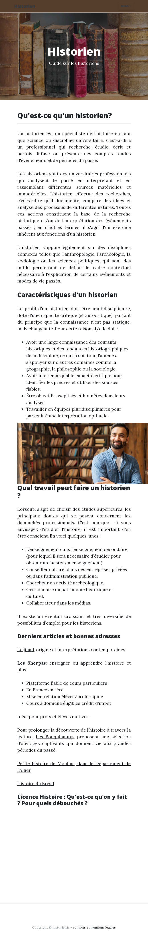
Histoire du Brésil (35, 783)
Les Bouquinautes (55, 736)
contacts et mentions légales (94, 927)
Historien (24, 6)
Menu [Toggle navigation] (126, 6)
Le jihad (25, 649)
